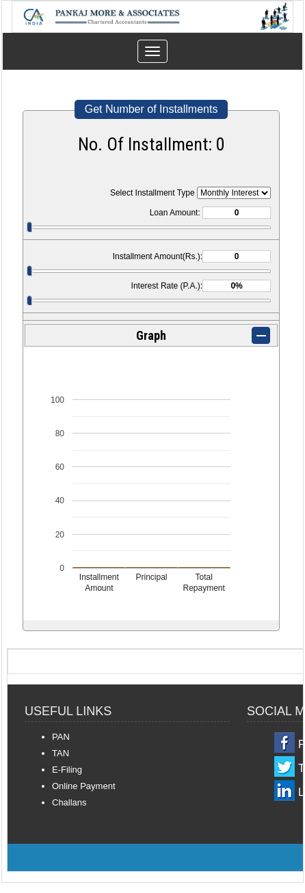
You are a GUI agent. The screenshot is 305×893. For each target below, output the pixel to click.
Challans (69, 802)
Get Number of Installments (151, 109)
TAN (60, 753)
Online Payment (84, 786)
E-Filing (67, 769)
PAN (61, 737)
